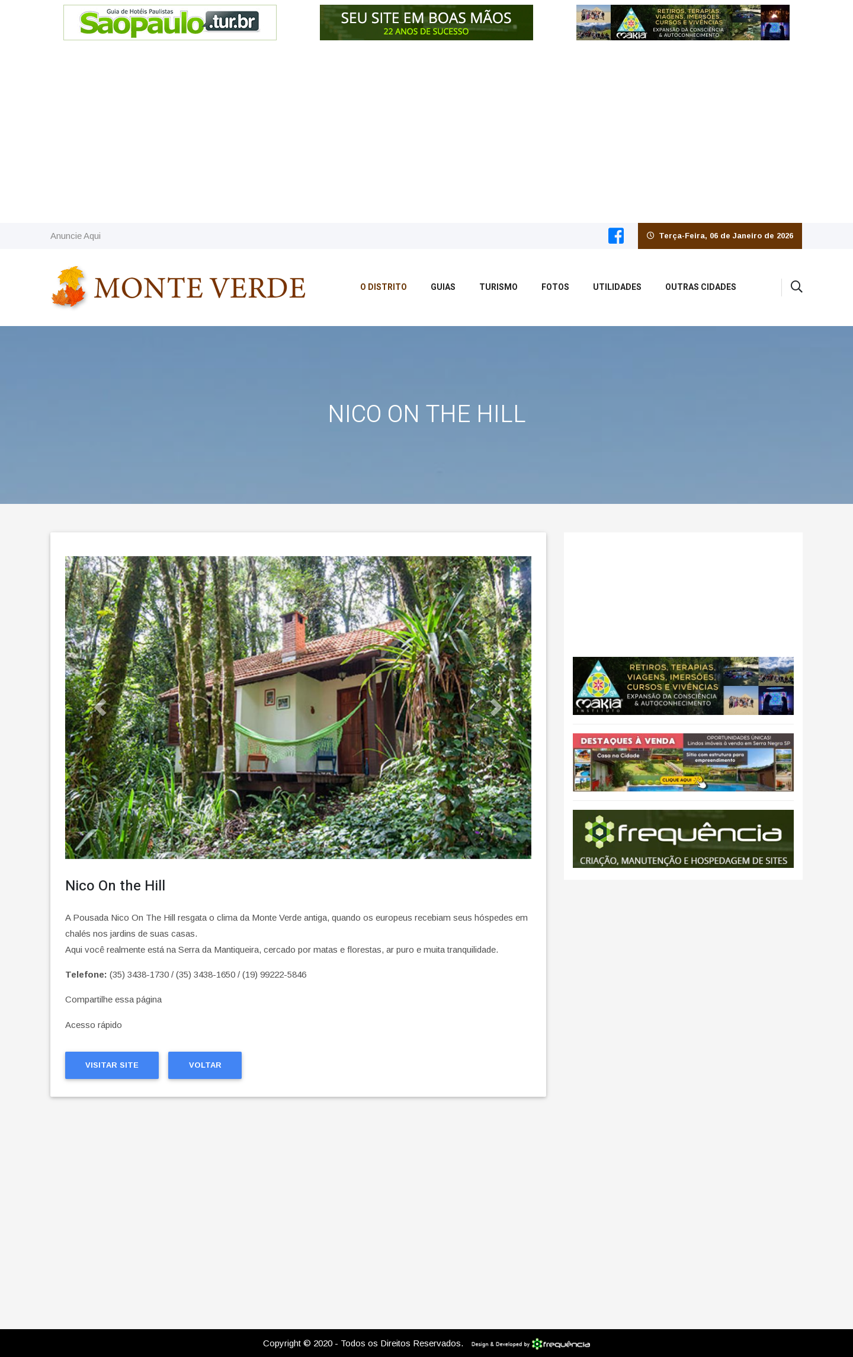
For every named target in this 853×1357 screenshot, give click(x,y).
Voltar (205, 1065)
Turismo (498, 287)
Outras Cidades (700, 287)
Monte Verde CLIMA (683, 588)
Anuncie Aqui (75, 236)
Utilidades (617, 287)
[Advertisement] (426, 134)
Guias (443, 287)
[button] (100, 707)
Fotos (555, 287)
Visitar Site (112, 1065)
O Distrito (383, 287)
